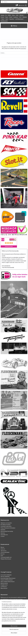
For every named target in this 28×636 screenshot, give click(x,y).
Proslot (2, 17)
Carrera (2, 15)
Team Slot (11, 19)
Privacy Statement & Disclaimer (8, 528)
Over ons (3, 548)
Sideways (25, 17)
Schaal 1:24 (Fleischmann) (7, 579)
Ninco (13, 15)
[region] (14, 613)
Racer (6, 17)
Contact (3, 536)
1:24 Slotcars (4, 586)
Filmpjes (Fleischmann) (6, 559)
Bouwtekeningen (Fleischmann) (8, 578)
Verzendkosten (4, 534)
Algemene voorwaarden (6, 523)
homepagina (23, 48)
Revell (10, 17)
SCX (20, 17)
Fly (6, 15)
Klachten (3, 533)
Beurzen (3, 554)
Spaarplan (3, 529)
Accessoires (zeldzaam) (6, 574)
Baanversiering (4, 583)
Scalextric (15, 17)
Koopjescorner (4, 20)
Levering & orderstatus (6, 526)
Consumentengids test (6, 557)
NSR (17, 15)
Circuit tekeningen (5, 552)
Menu (14, 26)
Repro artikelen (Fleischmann (7, 581)
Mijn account (23, 5)
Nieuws (2, 547)
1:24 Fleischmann (19, 19)
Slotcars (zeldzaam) (5, 576)
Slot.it (2, 19)
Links (2, 555)
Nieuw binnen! (4, 588)
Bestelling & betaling (5, 524)
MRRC (9, 15)
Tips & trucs (3, 550)
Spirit (7, 19)
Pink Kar (21, 15)
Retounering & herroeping (7, 531)
